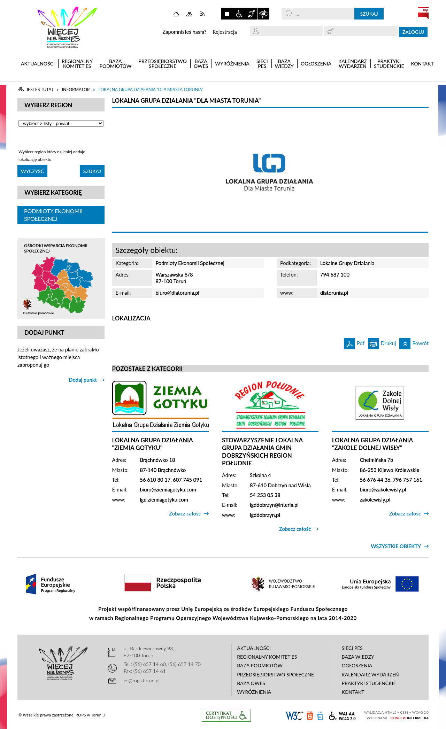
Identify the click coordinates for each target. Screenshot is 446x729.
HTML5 (310, 715)
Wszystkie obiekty (396, 546)
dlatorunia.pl (334, 293)
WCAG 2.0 (342, 714)
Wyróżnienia (254, 692)
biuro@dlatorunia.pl (177, 293)
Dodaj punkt (83, 380)
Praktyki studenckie (369, 683)
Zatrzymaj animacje (227, 14)
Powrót (414, 342)
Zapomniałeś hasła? (184, 32)
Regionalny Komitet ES (267, 657)
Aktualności (254, 648)
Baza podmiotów (260, 665)
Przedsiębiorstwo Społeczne (275, 674)
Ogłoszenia (357, 665)
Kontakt (353, 692)
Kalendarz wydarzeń (370, 674)
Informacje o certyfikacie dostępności (226, 715)
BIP (423, 13)
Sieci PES (352, 648)
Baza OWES (251, 683)
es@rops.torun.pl (142, 680)
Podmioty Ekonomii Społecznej (53, 215)
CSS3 (320, 715)
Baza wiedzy (358, 657)
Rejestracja (225, 32)
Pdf (354, 342)
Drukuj (382, 342)
